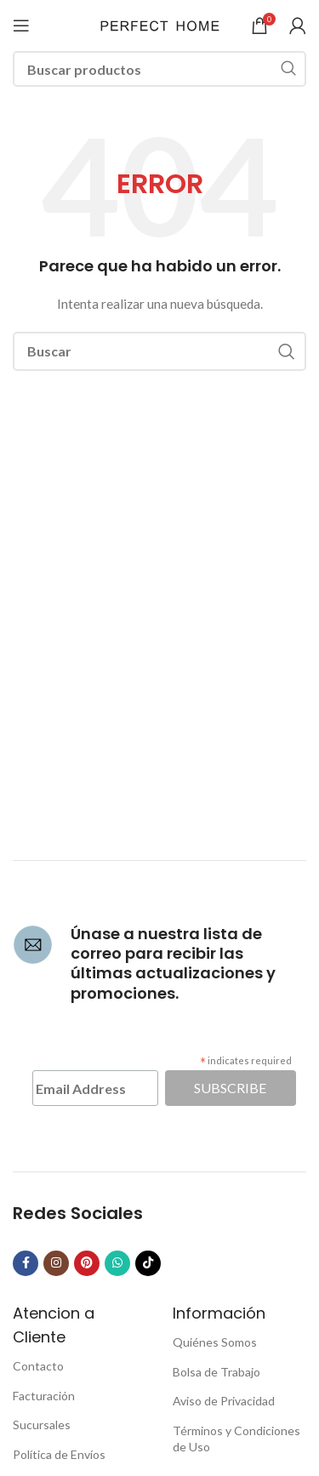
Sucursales (42, 1424)
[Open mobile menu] (21, 26)
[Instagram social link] (56, 1263)
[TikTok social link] (148, 1263)
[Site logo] (159, 24)
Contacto (38, 1366)
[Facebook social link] (25, 1263)
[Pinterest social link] (87, 1263)
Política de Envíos (59, 1454)
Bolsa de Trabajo (216, 1372)
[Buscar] (159, 69)
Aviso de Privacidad (224, 1400)
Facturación (44, 1395)
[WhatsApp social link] (117, 1263)
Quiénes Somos (215, 1342)
